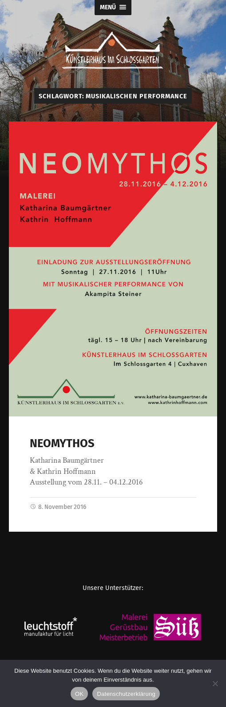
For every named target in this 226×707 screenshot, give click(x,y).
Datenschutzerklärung (126, 694)
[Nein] (214, 683)
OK (79, 694)
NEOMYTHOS (62, 443)
